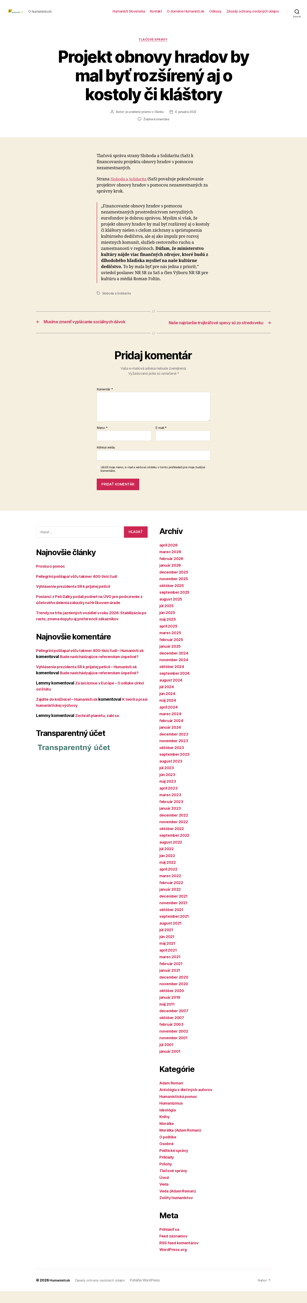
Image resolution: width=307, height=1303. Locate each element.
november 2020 (175, 995)
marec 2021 (170, 968)
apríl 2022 (169, 880)
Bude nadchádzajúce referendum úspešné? (102, 703)
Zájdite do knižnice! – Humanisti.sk (70, 729)
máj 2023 (168, 793)
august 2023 (171, 772)
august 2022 (171, 853)
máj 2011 (168, 1015)
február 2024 (172, 732)
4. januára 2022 (186, 118)
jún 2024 (168, 705)
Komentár (105, 401)
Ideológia (168, 1121)
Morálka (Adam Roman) (182, 1142)
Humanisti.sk (60, 1292)
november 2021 (174, 914)
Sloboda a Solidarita (129, 185)
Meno (102, 440)
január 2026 (171, 577)
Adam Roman (172, 1094)
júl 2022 (167, 860)
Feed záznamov (174, 1247)
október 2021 (172, 921)
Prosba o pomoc (51, 578)
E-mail (161, 440)
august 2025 (171, 610)
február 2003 (172, 1036)
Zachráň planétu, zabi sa (98, 745)
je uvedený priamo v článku (144, 118)
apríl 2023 (169, 799)
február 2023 (172, 813)
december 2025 (175, 583)
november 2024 (175, 671)
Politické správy (175, 1162)
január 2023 (171, 820)
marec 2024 (171, 725)
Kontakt (156, 14)
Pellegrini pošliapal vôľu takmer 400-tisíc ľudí (81, 588)
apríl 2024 (169, 718)
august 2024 (171, 691)
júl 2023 (167, 779)
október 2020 (172, 1002)
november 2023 (175, 752)
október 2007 (172, 1029)
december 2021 (175, 907)
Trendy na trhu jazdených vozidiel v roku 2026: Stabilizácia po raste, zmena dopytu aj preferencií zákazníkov (84, 637)
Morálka (167, 1135)
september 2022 (175, 847)
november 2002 (175, 1042)
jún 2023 (168, 786)
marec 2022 (171, 887)
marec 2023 (171, 806)
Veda (164, 1196)
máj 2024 (168, 712)
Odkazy (215, 14)
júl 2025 (167, 617)
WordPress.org (174, 1261)
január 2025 (171, 658)
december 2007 (175, 1022)
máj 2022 (168, 874)
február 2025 (172, 651)
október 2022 (172, 840)
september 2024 (175, 685)
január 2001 (171, 1063)
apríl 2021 (169, 961)
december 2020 (175, 988)
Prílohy (166, 1175)
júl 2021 (167, 941)
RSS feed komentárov (180, 1254)
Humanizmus (172, 1115)
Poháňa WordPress (149, 1292)
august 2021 (171, 934)
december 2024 (175, 664)
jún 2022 (168, 867)
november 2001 (174, 1049)
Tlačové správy (153, 46)
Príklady (167, 1169)
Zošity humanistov (177, 1209)
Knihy (164, 1128)
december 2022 (175, 826)
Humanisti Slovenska (129, 14)
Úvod (164, 1189)
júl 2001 (167, 1056)
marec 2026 (171, 563)
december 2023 (175, 745)
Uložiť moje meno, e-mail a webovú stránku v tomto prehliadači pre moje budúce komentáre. (153, 480)
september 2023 (175, 766)
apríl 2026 (169, 556)
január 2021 (170, 982)
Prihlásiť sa (170, 1241)
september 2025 (175, 604)
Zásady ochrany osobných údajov (252, 14)
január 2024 (171, 739)
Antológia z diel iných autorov (188, 1101)
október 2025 (172, 597)
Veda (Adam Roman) (179, 1202)
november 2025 (175, 590)
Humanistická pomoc (179, 1108)
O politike (168, 1148)
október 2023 (172, 759)
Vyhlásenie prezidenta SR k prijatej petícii (76, 598)
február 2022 (172, 894)
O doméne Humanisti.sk (185, 14)
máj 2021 (168, 955)
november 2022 (175, 833)
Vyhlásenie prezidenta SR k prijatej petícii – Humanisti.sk (91, 697)
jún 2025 (168, 624)
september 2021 (175, 928)
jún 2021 (167, 948)
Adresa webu (106, 459)
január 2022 (171, 901)
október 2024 (172, 678)
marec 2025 (171, 644)
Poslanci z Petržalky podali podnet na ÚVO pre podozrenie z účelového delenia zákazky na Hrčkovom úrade (88, 614)
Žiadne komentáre (156, 126)
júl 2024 (167, 698)
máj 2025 (168, 631)
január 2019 (171, 1009)
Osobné (166, 1155)
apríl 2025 (169, 637)
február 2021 (172, 975)
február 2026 (172, 570)
